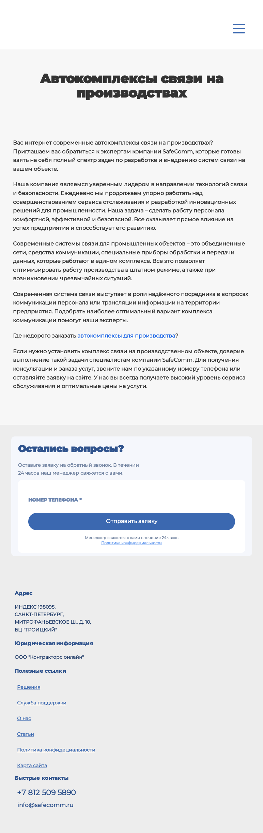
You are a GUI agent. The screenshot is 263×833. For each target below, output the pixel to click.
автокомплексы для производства (126, 335)
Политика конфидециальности (131, 542)
